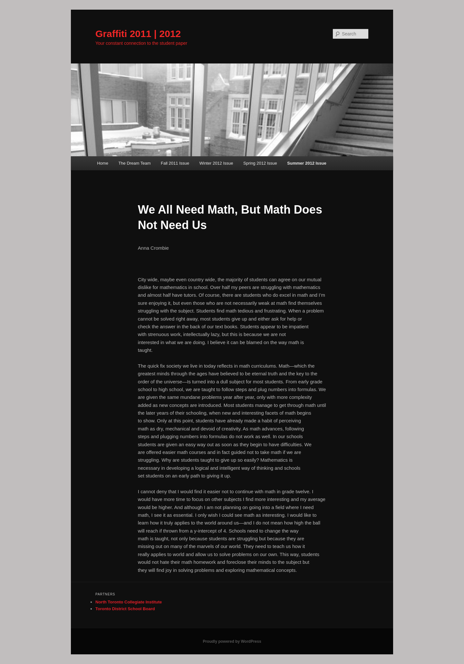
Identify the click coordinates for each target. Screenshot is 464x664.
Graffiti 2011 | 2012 (138, 33)
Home (102, 163)
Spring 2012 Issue (260, 163)
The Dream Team (134, 163)
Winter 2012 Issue (216, 163)
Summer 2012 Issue (306, 163)
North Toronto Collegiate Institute (128, 602)
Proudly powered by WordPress (232, 641)
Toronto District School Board (125, 608)
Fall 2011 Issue (175, 163)
